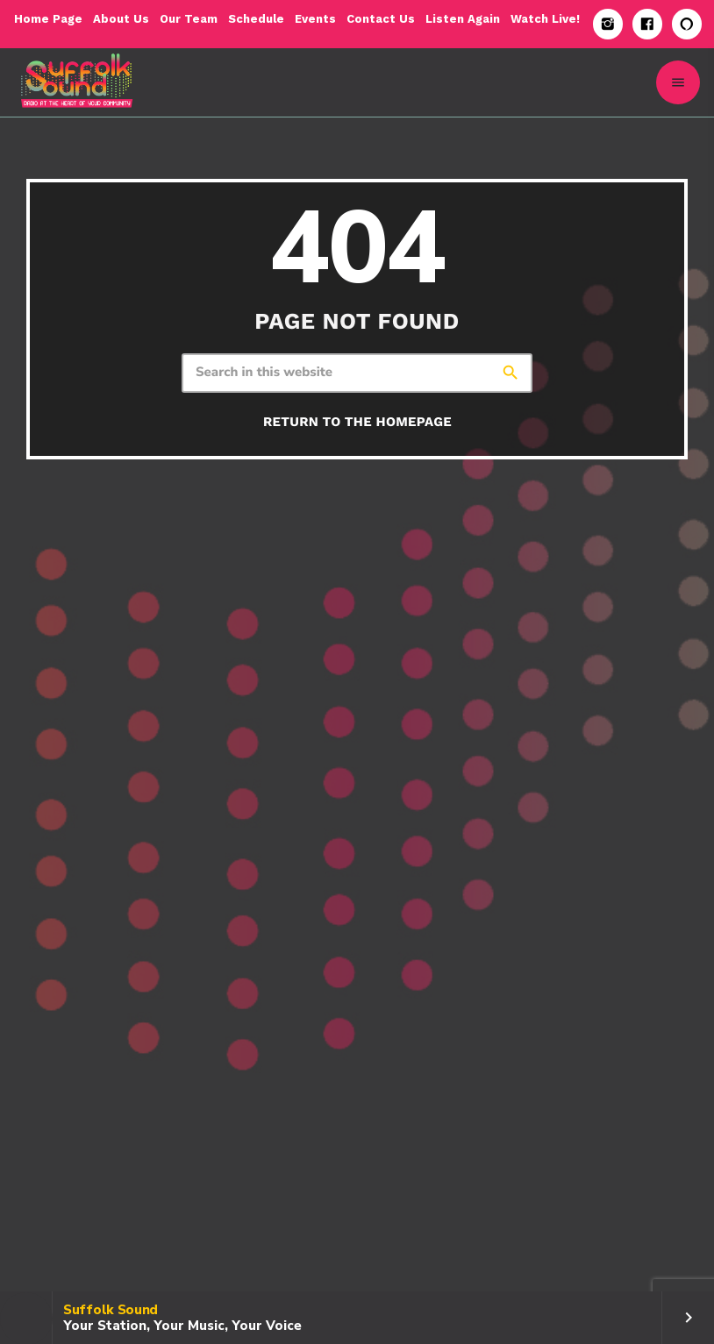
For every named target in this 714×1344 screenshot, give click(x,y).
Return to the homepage (357, 422)
